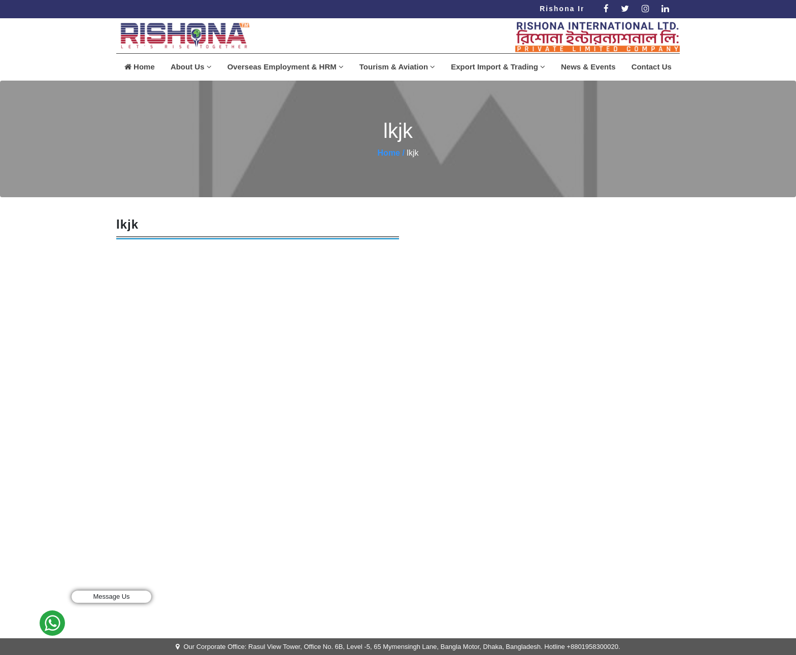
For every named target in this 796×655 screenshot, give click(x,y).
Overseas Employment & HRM (285, 66)
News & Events (588, 66)
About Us (191, 66)
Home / (391, 153)
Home (139, 66)
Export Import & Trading (498, 66)
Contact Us (652, 66)
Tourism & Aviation (397, 66)
